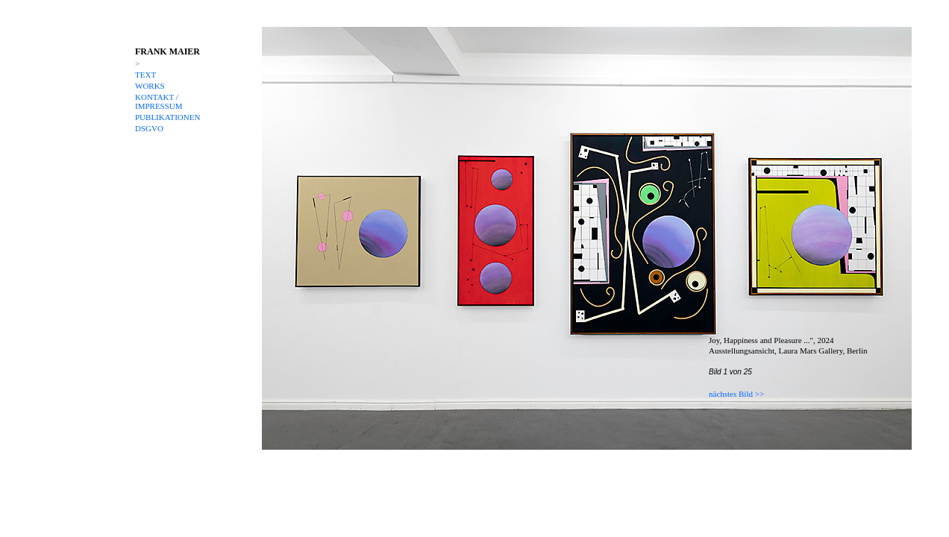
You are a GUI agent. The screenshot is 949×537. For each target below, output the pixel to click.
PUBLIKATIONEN (167, 117)
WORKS (150, 85)
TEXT (145, 74)
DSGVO (149, 128)
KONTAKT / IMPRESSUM (159, 101)
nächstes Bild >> (736, 393)
